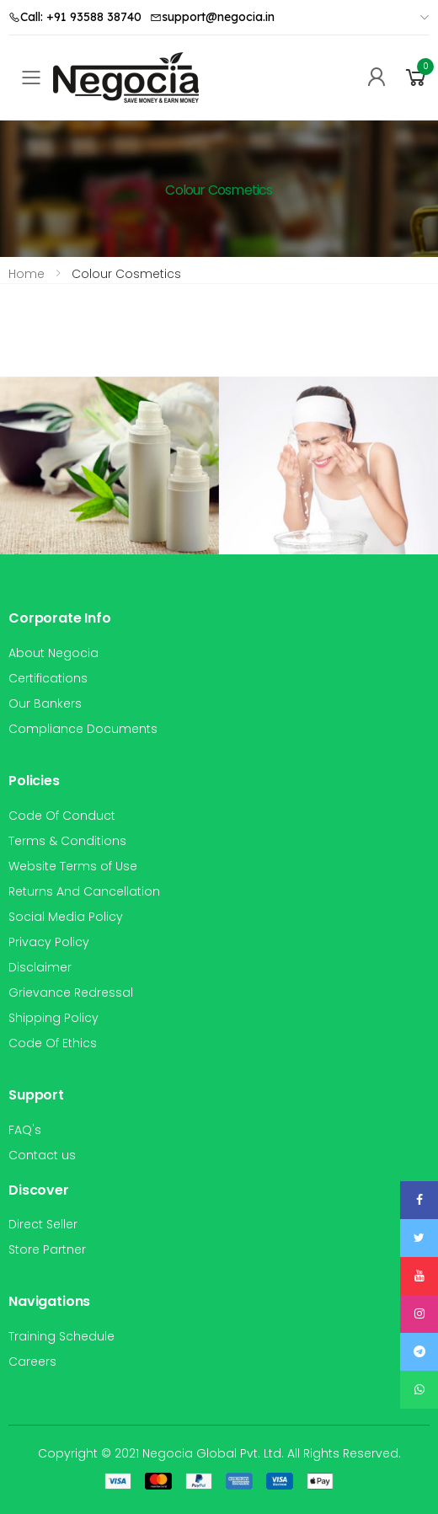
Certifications (48, 678)
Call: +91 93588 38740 (75, 16)
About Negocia (53, 653)
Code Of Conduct (61, 815)
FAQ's (24, 1129)
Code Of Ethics (52, 1043)
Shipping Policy (53, 1017)
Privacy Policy (48, 942)
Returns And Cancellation (84, 891)
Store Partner (47, 1249)
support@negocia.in (212, 16)
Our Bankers (45, 703)
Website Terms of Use (72, 866)
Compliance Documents (83, 728)
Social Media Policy (65, 916)
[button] (416, 78)
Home (26, 273)
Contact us (42, 1155)
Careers (32, 1361)
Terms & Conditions (67, 840)
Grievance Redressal (70, 992)
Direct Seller (42, 1224)
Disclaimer (40, 967)
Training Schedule (61, 1336)
